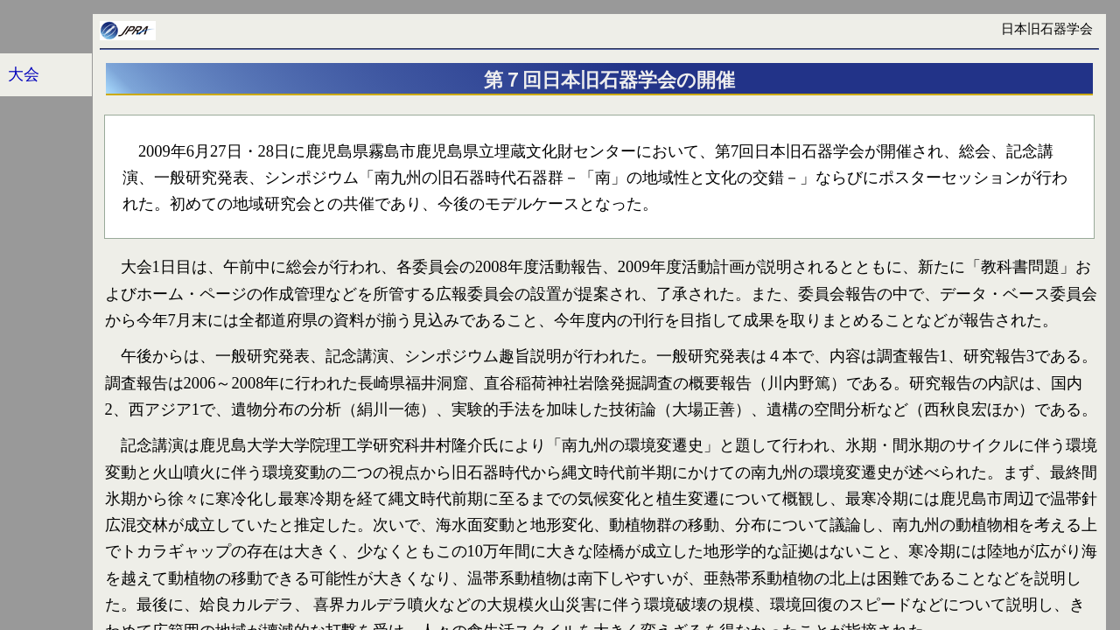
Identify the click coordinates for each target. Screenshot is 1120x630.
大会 (23, 74)
